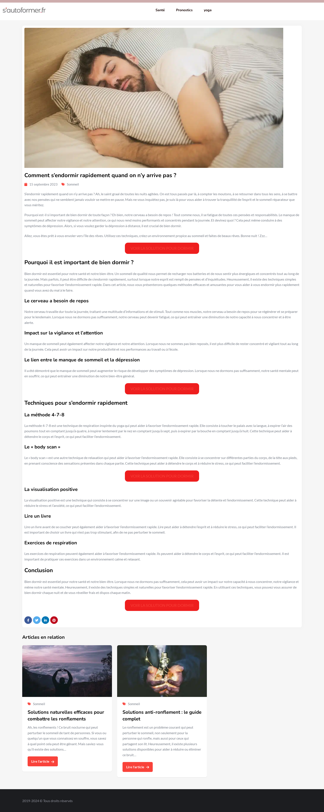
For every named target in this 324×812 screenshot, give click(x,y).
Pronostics (184, 10)
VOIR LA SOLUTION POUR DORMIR (162, 248)
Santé (160, 10)
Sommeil (73, 184)
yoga (208, 10)
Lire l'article (42, 761)
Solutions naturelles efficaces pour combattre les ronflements (66, 715)
